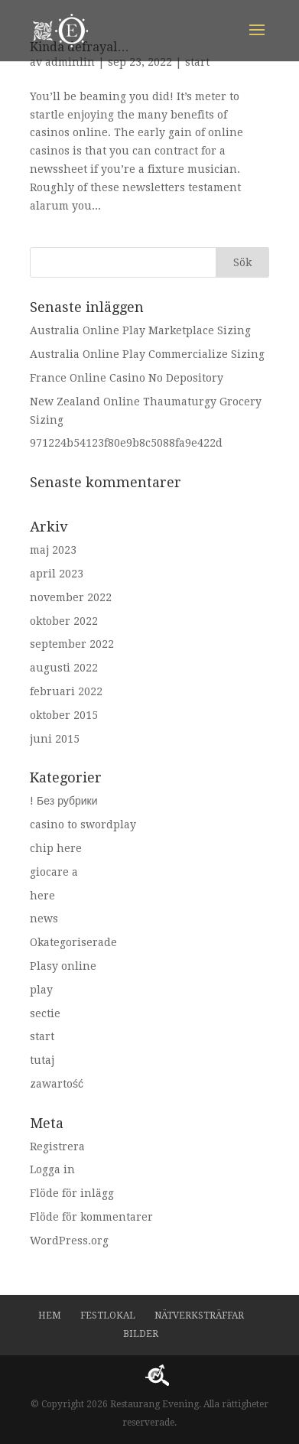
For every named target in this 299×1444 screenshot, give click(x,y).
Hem (49, 1315)
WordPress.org (69, 1240)
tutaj (42, 1060)
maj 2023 (53, 550)
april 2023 (56, 574)
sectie (45, 1013)
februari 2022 (66, 691)
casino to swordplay (83, 824)
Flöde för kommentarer (91, 1217)
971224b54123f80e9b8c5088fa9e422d (126, 443)
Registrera (57, 1146)
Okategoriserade (73, 942)
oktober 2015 (64, 715)
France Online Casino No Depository (126, 378)
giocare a (54, 872)
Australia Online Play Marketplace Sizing (140, 330)
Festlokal (107, 1315)
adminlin (70, 62)
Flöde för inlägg (72, 1193)
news (44, 918)
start (197, 62)
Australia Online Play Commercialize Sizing (147, 354)
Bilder (140, 1334)
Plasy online (63, 966)
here (42, 895)
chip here (56, 848)
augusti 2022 (64, 668)
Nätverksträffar (199, 1315)
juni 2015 (55, 739)
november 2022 (71, 597)
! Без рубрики (63, 801)
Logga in (52, 1169)
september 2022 (72, 644)
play (41, 990)
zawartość (56, 1084)
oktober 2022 (64, 621)
